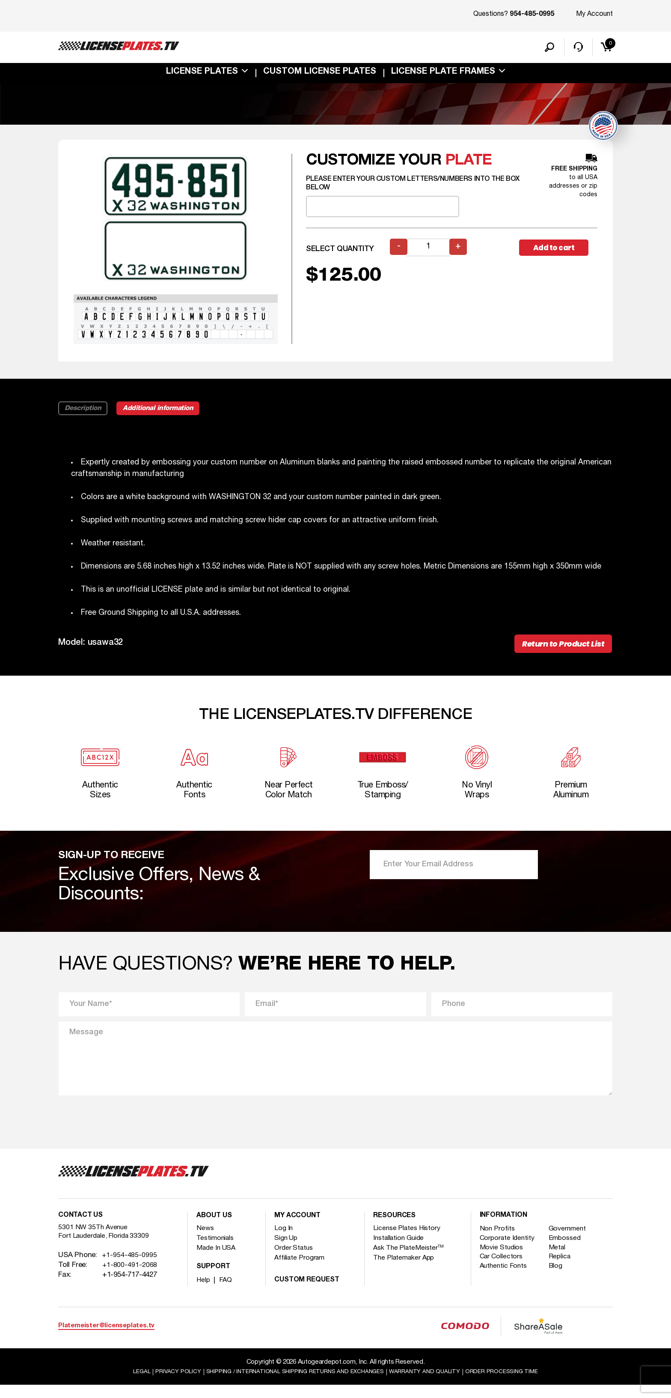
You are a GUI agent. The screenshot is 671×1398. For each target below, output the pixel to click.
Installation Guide (403, 1250)
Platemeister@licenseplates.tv (106, 1338)
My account (299, 1228)
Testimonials (217, 1250)
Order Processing (518, 1385)
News (205, 1240)
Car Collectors (504, 1271)
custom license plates (319, 74)
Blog (558, 1281)
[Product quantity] (429, 250)
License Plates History (410, 1240)
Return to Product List (554, 648)
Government (572, 1241)
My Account (594, 14)
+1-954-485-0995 (129, 1270)
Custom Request (310, 1292)
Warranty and (433, 1385)
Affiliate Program (303, 1270)
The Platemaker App (407, 1270)
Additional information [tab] (172, 411)
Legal (123, 1385)
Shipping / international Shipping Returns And (291, 1385)
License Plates (202, 74)
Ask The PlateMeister (412, 1260)
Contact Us (82, 1228)
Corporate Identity (510, 1251)
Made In (218, 1260)
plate (468, 163)
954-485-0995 (532, 14)
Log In (284, 1240)
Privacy (162, 1385)
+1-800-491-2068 (130, 1280)
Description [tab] (85, 411)
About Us (216, 1228)
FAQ (227, 1292)
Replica (563, 1271)
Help (203, 1292)
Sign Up (287, 1250)
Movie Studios (504, 1261)
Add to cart (558, 250)
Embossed (568, 1251)
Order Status (296, 1260)
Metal (560, 1261)
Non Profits (499, 1241)
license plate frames (443, 74)
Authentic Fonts (507, 1281)
